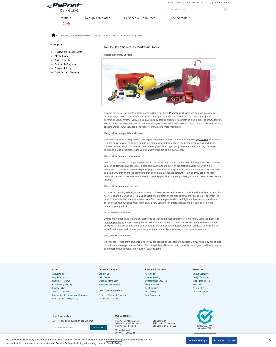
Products (65, 18)
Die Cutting (150, 291)
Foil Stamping (151, 288)
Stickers (128, 55)
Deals (66, 23)
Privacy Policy (58, 288)
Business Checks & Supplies (112, 295)
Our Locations (123, 316)
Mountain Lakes (122, 330)
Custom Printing (152, 277)
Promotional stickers (179, 113)
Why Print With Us (60, 277)
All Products (150, 274)
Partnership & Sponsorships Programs (70, 295)
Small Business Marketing (67, 72)
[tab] (71, 52)
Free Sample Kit (180, 18)
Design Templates (97, 18)
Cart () (209, 3)
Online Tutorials (62, 60)
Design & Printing (63, 68)
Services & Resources (140, 18)
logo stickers (202, 139)
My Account (193, 3)
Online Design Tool (201, 281)
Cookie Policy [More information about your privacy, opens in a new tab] (114, 343)
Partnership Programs (65, 64)
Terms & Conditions (61, 291)
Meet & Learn (61, 56)
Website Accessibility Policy (65, 298)
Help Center (104, 277)
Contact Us (104, 274)
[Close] (270, 340)
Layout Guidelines (200, 274)
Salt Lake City (159, 321)
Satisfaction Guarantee (109, 284)
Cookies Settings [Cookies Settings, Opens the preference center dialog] (197, 340)
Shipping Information (108, 281)
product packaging (190, 166)
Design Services (153, 284)
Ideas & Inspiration (201, 291)
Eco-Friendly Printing (62, 284)
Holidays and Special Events (68, 52)
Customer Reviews (61, 281)
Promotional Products (109, 298)
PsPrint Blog (198, 288)
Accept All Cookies (224, 340)
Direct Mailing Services (156, 281)
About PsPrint (58, 274)
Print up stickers (144, 196)
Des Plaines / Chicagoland (127, 321)
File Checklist (198, 284)
